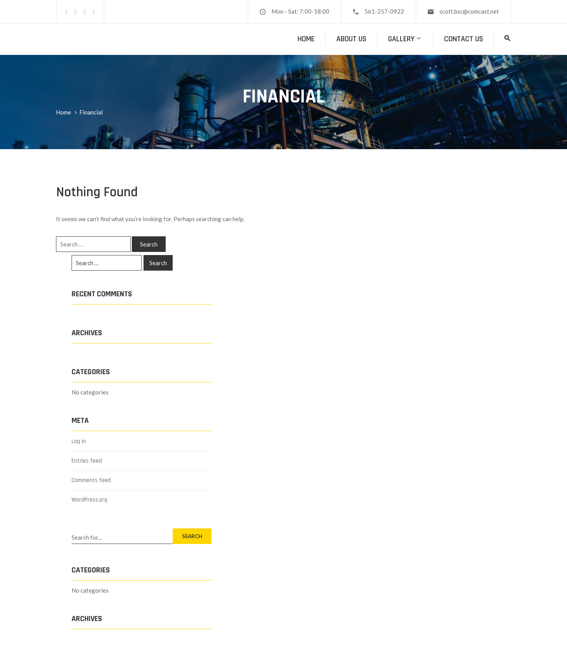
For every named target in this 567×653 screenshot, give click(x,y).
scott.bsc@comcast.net (469, 11)
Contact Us (463, 39)
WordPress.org (89, 499)
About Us (351, 39)
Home (306, 39)
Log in (79, 441)
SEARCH (192, 536)
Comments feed (91, 480)
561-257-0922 (384, 11)
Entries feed (87, 461)
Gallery (405, 39)
